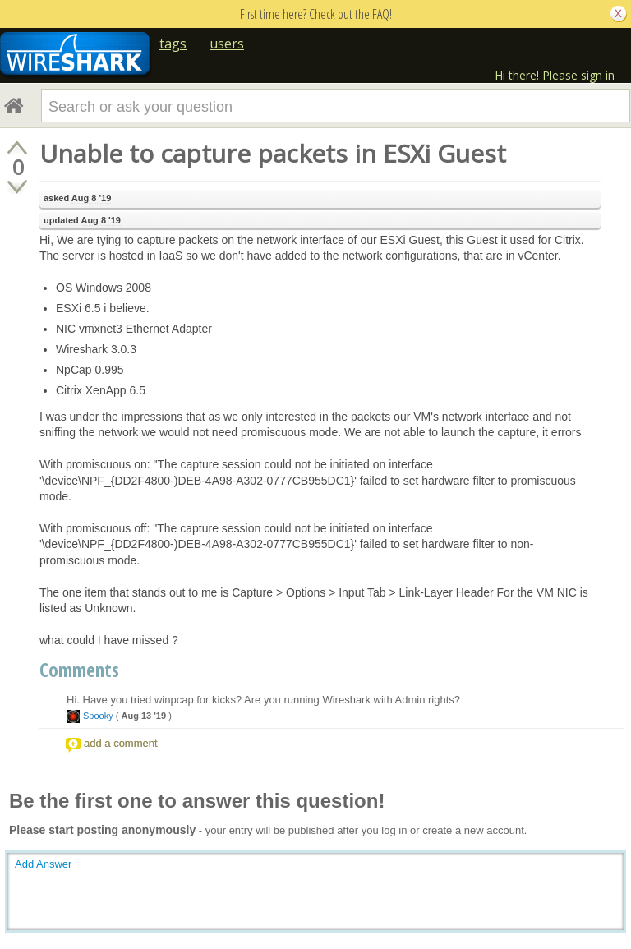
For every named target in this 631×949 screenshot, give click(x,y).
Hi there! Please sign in (555, 75)
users (227, 44)
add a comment (121, 743)
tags (173, 44)
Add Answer (43, 864)
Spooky (98, 716)
